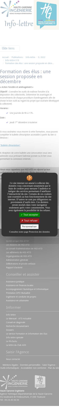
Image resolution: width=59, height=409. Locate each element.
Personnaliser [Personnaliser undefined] (29, 226)
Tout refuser (29, 220)
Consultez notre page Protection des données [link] (29, 232)
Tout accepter (29, 214)
